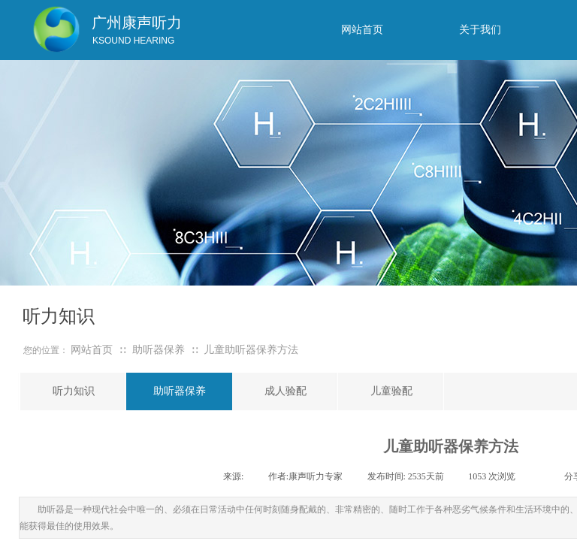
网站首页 (92, 349)
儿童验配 (391, 391)
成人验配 (285, 391)
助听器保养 (158, 349)
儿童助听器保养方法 (251, 349)
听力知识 (74, 391)
